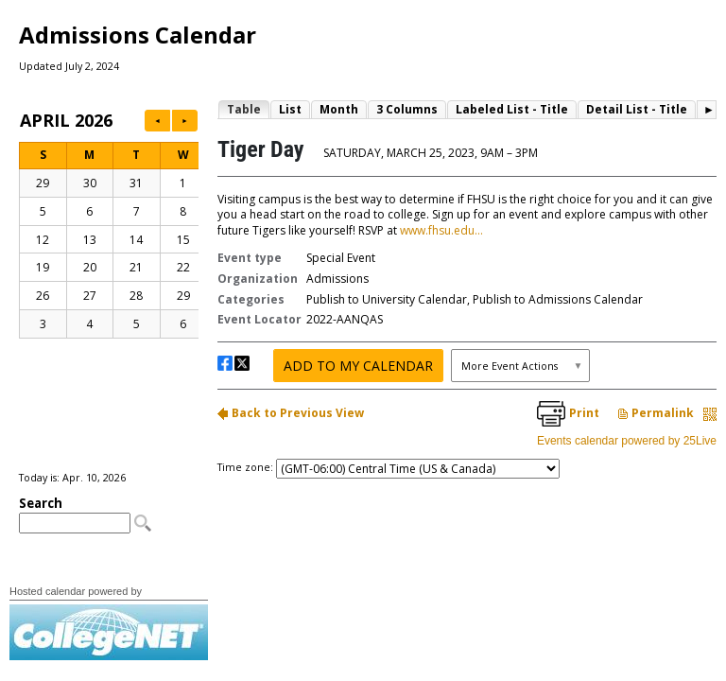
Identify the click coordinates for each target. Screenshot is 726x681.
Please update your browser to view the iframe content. (109, 289)
